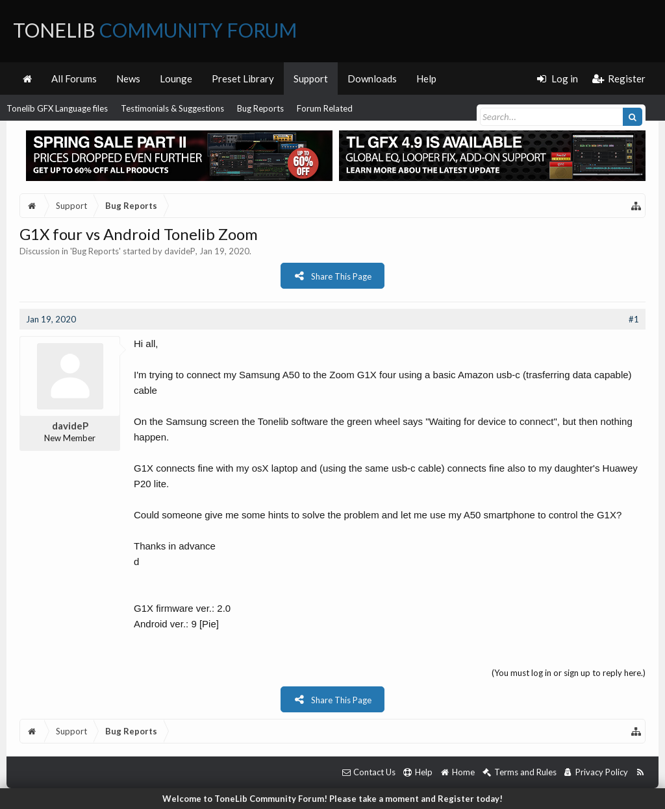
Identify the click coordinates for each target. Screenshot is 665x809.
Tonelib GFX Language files (57, 108)
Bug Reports (260, 108)
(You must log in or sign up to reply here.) (569, 673)
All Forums (74, 78)
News (128, 78)
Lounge (176, 78)
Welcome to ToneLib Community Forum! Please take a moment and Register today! (332, 798)
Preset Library (243, 78)
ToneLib (155, 30)
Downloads (372, 78)
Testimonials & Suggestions (172, 108)
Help (426, 78)
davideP (179, 251)
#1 (634, 319)
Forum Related (325, 108)
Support (311, 78)
